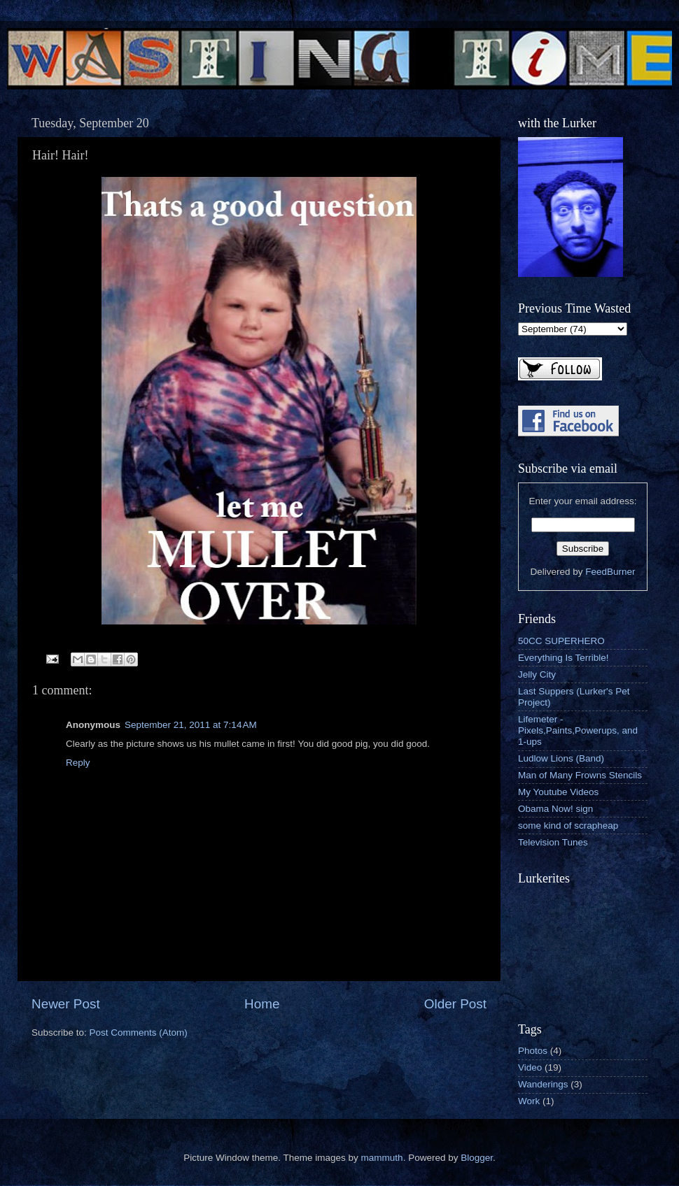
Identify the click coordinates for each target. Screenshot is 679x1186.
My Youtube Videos (558, 792)
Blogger (477, 1157)
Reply (78, 762)
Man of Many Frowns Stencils (580, 775)
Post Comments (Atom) (139, 1032)
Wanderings (543, 1084)
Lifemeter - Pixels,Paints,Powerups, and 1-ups (578, 730)
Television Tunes (553, 842)
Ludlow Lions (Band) (561, 758)
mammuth (382, 1157)
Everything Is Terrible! (563, 657)
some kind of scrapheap (568, 825)
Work (529, 1101)
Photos (532, 1050)
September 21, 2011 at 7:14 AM (191, 725)
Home (261, 1003)
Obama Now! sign (555, 808)
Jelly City (537, 674)
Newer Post (65, 1003)
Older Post (455, 1003)
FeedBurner (610, 571)
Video (530, 1067)
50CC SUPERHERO (561, 641)
